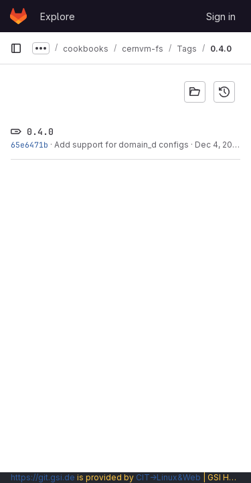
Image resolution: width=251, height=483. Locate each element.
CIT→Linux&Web (168, 477)
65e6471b (29, 145)
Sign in (221, 16)
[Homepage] (18, 16)
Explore (57, 16)
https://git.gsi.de (43, 477)
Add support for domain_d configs (121, 145)
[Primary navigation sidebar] (16, 48)
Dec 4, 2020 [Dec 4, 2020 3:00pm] (218, 145)
